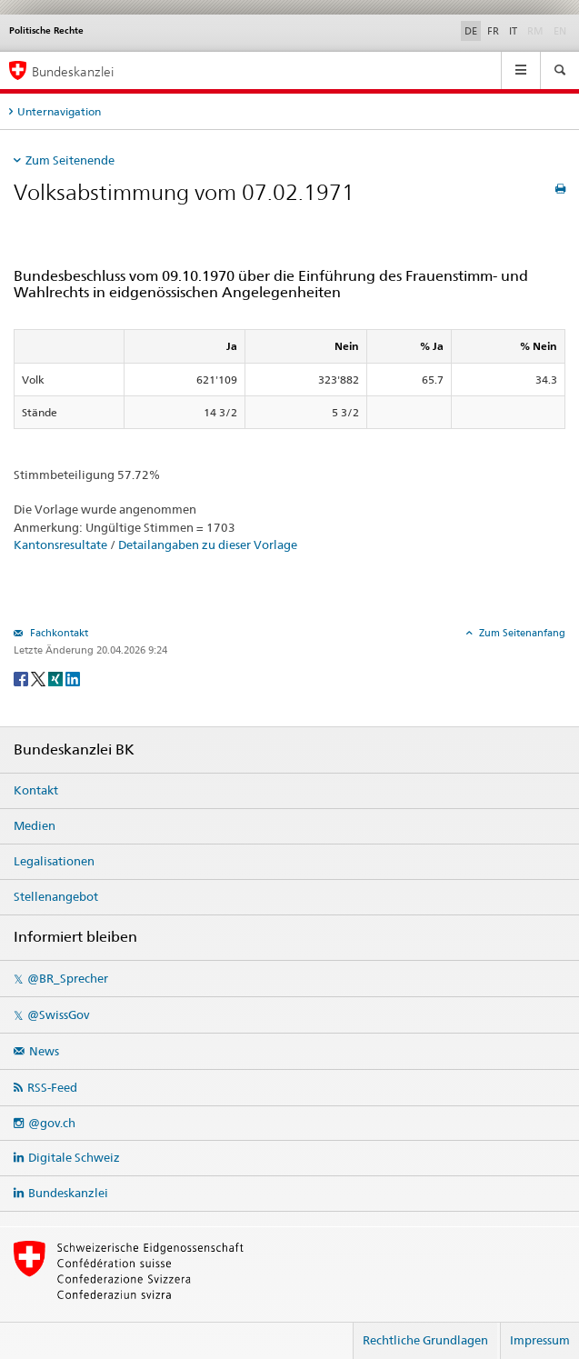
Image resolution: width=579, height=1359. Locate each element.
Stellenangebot (56, 896)
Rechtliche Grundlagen (425, 1340)
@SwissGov (58, 1014)
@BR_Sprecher (67, 978)
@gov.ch (51, 1122)
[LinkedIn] (72, 677)
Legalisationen (54, 861)
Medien (34, 825)
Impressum (540, 1340)
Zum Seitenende (70, 160)
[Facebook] (22, 677)
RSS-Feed (52, 1087)
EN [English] (560, 31)
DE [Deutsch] (470, 31)
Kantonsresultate (60, 544)
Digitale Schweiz (74, 1157)
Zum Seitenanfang (520, 632)
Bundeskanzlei (68, 1192)
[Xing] (56, 677)
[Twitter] (39, 677)
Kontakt (36, 790)
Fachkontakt (57, 632)
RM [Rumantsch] (535, 31)
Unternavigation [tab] (59, 111)
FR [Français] (493, 31)
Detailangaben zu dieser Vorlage (207, 544)
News (44, 1051)
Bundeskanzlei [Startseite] (73, 71)
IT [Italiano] (513, 31)
